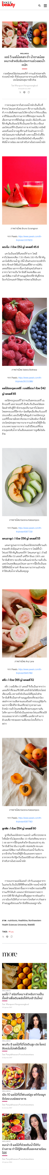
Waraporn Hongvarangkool (17, 1004)
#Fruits (11, 932)
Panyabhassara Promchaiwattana (20, 1054)
